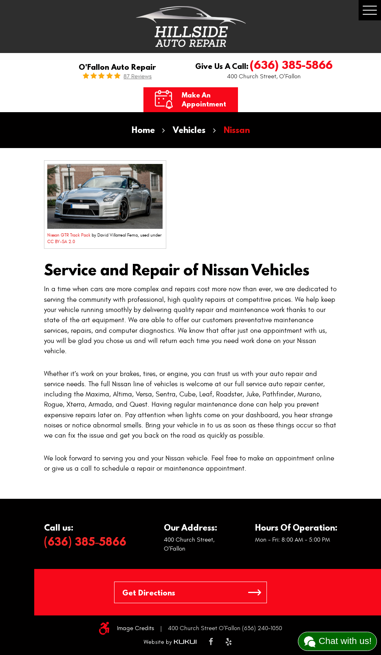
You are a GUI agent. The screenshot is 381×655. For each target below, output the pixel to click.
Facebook (211, 642)
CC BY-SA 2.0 (61, 241)
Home (143, 130)
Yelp (228, 642)
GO (254, 592)
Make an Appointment (204, 99)
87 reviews (137, 76)
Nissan (237, 130)
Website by (169, 642)
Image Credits (135, 628)
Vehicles (189, 130)
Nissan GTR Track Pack (68, 235)
